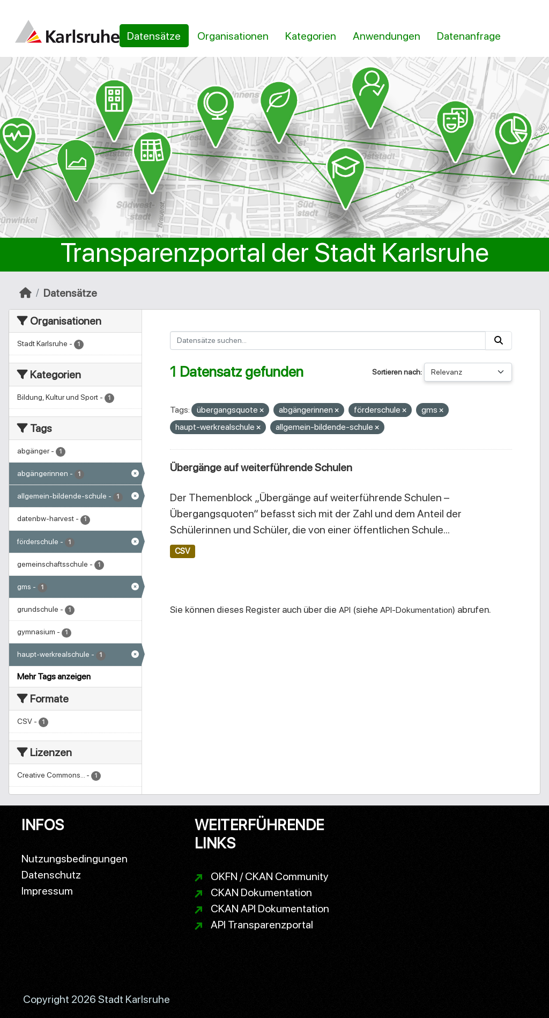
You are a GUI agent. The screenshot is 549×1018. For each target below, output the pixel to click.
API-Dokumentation (416, 610)
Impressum (47, 890)
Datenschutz (51, 874)
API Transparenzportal (262, 924)
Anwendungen (386, 36)
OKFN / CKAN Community (270, 876)
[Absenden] (498, 340)
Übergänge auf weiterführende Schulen (261, 467)
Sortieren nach (396, 372)
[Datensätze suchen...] (328, 340)
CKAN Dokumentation (261, 892)
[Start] (25, 293)
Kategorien (310, 36)
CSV (182, 551)
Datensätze (154, 36)
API (345, 610)
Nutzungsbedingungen (74, 858)
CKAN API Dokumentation (270, 908)
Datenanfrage (469, 36)
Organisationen (233, 36)
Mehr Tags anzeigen (54, 676)
